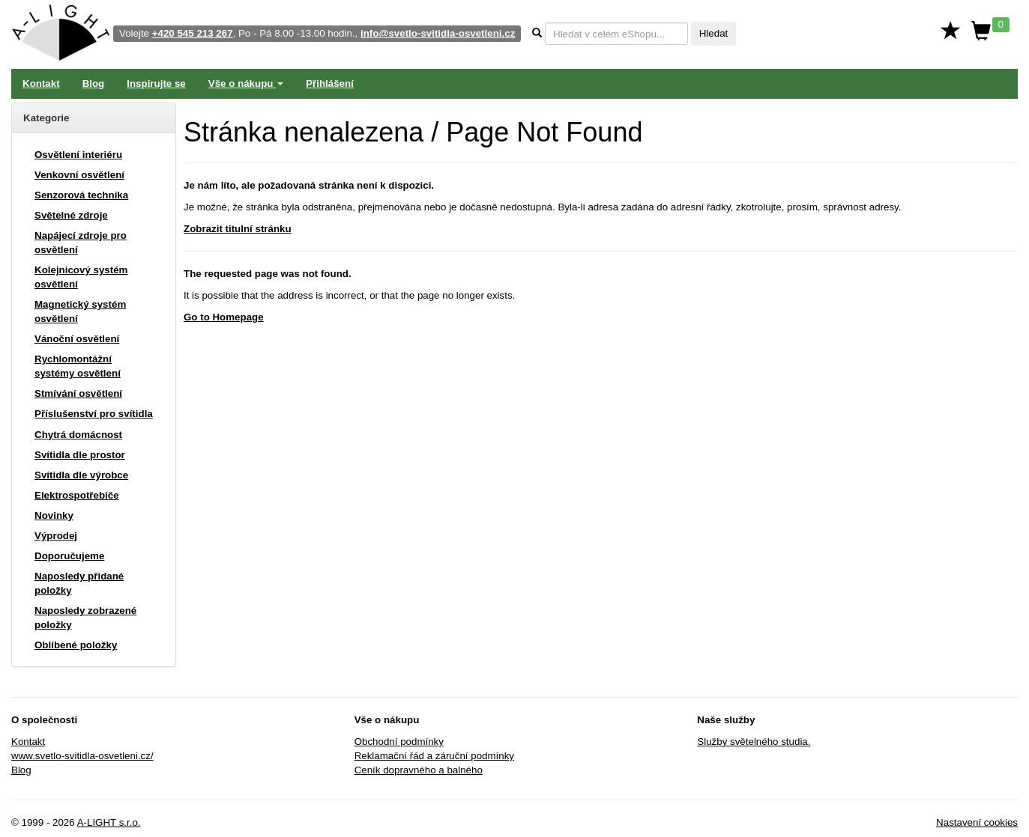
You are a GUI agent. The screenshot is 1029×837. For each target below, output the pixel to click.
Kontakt (41, 83)
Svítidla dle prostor (79, 454)
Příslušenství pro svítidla (93, 413)
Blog (93, 83)
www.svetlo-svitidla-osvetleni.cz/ (82, 755)
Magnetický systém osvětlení (80, 311)
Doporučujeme (69, 555)
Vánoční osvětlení (76, 338)
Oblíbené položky (75, 645)
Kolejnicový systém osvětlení (80, 277)
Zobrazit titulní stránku (238, 228)
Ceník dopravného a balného (418, 770)
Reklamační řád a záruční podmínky (434, 755)
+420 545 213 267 (192, 33)
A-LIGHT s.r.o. (109, 822)
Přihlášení (330, 83)
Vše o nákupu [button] (245, 83)
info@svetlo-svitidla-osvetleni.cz (437, 33)
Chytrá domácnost (78, 434)
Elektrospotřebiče (76, 495)
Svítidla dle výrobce (81, 475)
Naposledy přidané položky (79, 583)
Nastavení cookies (977, 822)
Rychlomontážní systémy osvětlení (77, 366)
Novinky (53, 515)
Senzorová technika (81, 195)
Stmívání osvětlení (78, 393)
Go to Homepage (224, 317)
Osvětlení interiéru (78, 154)
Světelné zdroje (71, 215)
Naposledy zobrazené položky (85, 617)
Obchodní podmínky (399, 741)
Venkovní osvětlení (79, 174)
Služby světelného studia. (753, 741)
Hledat (713, 33)
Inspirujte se (156, 83)
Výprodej (55, 535)
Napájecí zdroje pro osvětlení (80, 242)
